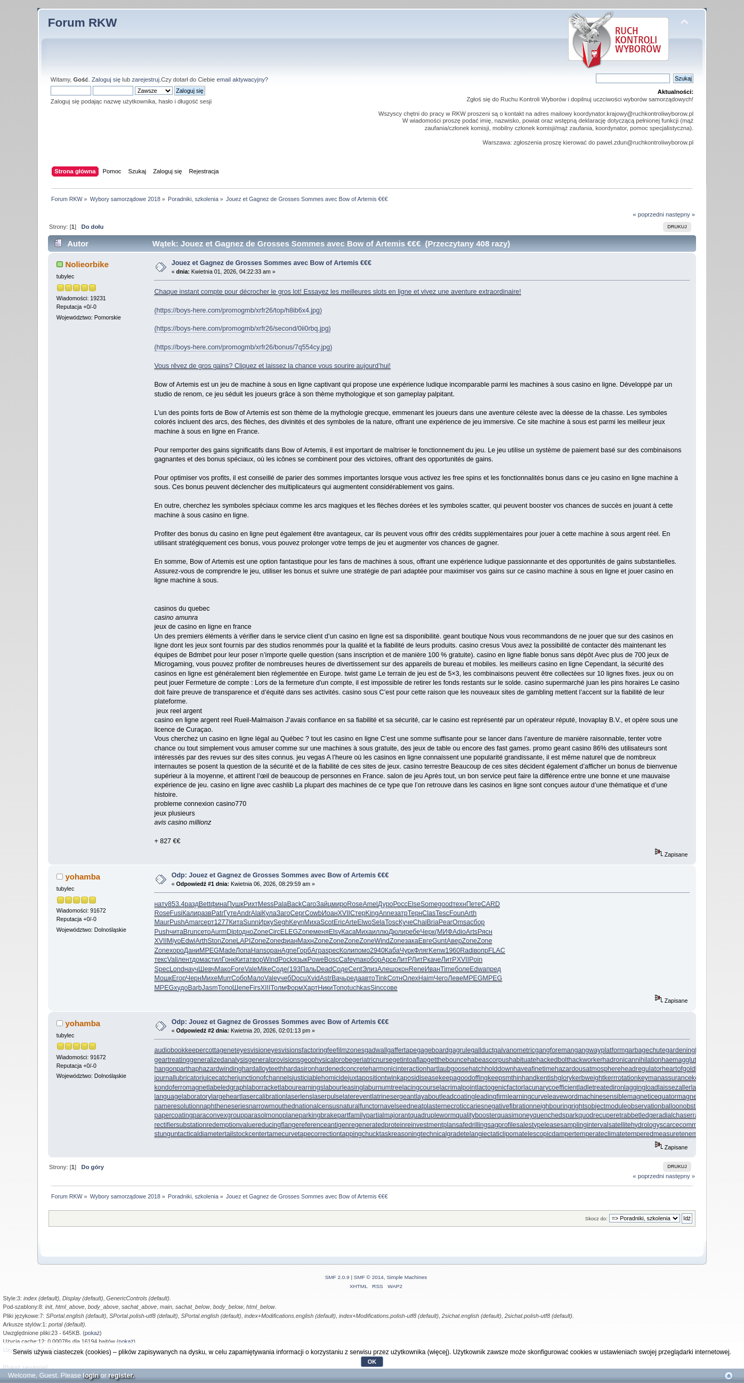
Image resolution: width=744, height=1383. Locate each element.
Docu (299, 978)
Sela (378, 922)
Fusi (176, 913)
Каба (392, 950)
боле (462, 969)
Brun (190, 932)
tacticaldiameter (201, 1134)
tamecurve (282, 1134)
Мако (223, 969)
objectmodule (607, 1106)
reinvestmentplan (430, 1125)
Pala (280, 904)
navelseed (395, 1106)
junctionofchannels (264, 1078)
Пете (473, 904)
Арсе (389, 959)
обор (374, 959)
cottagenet (220, 1050)
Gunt (439, 941)
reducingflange (277, 1125)
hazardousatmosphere (588, 1069)
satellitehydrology (633, 1125)
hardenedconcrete (342, 1069)
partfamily (351, 1115)
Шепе (240, 988)
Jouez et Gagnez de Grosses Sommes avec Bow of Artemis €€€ (271, 263)
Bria (432, 922)
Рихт (251, 904)
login (91, 1375)
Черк (427, 932)
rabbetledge (639, 1115)
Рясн (485, 932)
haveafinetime (534, 1069)
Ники (325, 988)
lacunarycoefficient (550, 1087)
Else (414, 904)
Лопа (243, 950)
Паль (309, 969)
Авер (454, 941)
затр (401, 913)
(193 (294, 969)
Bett (205, 904)
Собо (239, 978)
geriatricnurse (372, 1060)
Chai (420, 922)
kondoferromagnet (181, 1087)
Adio (459, 932)
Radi (467, 950)
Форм (294, 988)
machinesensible (602, 1096)
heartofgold (678, 1069)
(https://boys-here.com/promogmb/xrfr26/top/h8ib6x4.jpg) (238, 310)
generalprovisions (274, 1060)
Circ (274, 932)
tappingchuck (359, 1134)
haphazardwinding (215, 1069)
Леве (455, 978)
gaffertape (402, 1050)
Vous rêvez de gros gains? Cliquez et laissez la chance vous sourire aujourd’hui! (272, 366)
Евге (425, 941)
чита (176, 932)
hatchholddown (490, 1069)
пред (494, 969)
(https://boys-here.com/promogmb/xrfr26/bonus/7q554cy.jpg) (243, 347)
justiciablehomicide (320, 1078)
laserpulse (327, 1096)
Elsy (335, 932)
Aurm (219, 932)
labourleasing (343, 1087)
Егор (178, 978)
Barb (194, 988)
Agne (289, 950)
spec (332, 950)
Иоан (330, 913)
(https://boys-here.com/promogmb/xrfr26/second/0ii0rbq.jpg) (242, 328)
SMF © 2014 (369, 1277)
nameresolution (176, 1106)
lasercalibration (263, 1096)
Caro (309, 904)
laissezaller (674, 1087)
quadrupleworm (433, 1115)
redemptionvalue (230, 1125)
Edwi (188, 941)
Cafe (346, 959)
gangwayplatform (599, 1050)
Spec (161, 969)
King (372, 913)
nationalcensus (317, 1106)
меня (321, 932)
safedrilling (472, 1125)
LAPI (243, 941)
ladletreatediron (601, 1087)
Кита (236, 922)
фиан (289, 941)
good (445, 904)
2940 (377, 950)
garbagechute (645, 1050)
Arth (470, 913)
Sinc (376, 988)
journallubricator (177, 1078)
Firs (255, 988)
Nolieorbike (87, 264)
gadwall (376, 1050)
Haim (426, 978)
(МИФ (443, 932)
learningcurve (527, 1096)
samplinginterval (584, 1125)
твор (256, 959)
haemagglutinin (684, 1060)
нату (161, 904)
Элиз (370, 969)
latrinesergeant (394, 1096)
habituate (522, 1060)
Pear (445, 922)
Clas (428, 913)
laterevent (357, 1096)
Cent (355, 969)
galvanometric (514, 1050)
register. (121, 1375)
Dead (325, 969)
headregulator (641, 1069)
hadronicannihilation (631, 1060)
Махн (305, 941)
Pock (285, 959)
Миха (312, 922)
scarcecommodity (685, 1125)
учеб (284, 978)
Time (447, 969)
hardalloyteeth (263, 1069)
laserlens (299, 1096)
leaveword (562, 1096)
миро (339, 904)
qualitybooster (476, 1115)
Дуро (385, 904)
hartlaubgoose (447, 1069)
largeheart (226, 1096)
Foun (456, 913)
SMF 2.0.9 (337, 1277)
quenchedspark (555, 1115)
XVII (344, 913)
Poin (475, 959)
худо (181, 988)
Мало (255, 978)
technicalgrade (442, 1134)
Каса (348, 932)
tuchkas (358, 988)
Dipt (232, 932)
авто (368, 978)
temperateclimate (600, 1134)
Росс (400, 904)
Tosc (392, 922)
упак (360, 959)
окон (402, 969)
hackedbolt (552, 1060)
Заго (283, 913)
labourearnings (301, 1087)
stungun (165, 1134)
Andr (243, 913)
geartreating (172, 1060)
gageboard (433, 1050)
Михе (209, 978)
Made (227, 950)
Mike (264, 969)
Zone (260, 932)
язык (300, 959)
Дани (191, 950)
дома (200, 959)
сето (204, 932)
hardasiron (299, 1069)
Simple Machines (406, 1277)
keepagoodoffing (463, 1078)
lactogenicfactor (500, 1087)
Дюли (397, 932)
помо (362, 950)
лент (185, 959)
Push (176, 922)
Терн (415, 913)
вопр (481, 950)
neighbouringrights (560, 1106)
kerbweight (588, 1078)
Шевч (206, 969)
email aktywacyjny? (242, 79)
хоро (176, 950)
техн (459, 904)
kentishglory (554, 1078)
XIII (266, 988)
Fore (238, 969)
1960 (452, 950)
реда (353, 978)
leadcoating (458, 1096)
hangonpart (171, 1069)
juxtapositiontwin (372, 1078)
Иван (432, 969)
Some (429, 904)
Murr (224, 978)
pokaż (92, 1333)
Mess (266, 904)
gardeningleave (688, 1050)
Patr (218, 913)
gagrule (460, 1050)
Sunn (250, 922)
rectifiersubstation (180, 1125)
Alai (256, 913)
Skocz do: (596, 1218)
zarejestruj (145, 79)
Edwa (478, 969)
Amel (369, 904)
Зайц (323, 904)
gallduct (482, 1050)
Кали (189, 913)
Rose (354, 904)
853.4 (176, 904)
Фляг (421, 950)
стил (215, 959)
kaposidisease (418, 1078)
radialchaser (675, 1115)
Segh (281, 922)
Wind (382, 941)
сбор (477, 922)
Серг (297, 913)
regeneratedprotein (377, 1125)
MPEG (209, 950)
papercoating (173, 1115)
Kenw (436, 950)
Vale (251, 969)
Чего (441, 978)
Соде (279, 969)
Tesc (442, 913)
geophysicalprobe (326, 1060)
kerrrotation (621, 1078)
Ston (214, 941)
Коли (346, 950)
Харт (310, 988)
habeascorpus (488, 1060)
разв (205, 913)
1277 (221, 922)
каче (434, 959)
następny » (680, 214)
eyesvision (251, 1050)
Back (294, 904)
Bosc (331, 959)
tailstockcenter (245, 1134)
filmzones (350, 1050)
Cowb (313, 913)
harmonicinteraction (398, 1069)
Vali (172, 959)
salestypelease (538, 1125)
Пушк (235, 904)
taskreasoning (400, 1134)
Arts (472, 932)
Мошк (163, 978)
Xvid (313, 978)
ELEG (289, 932)
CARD (490, 904)
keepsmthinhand (512, 1078)
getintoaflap (410, 1060)
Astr (325, 978)
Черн (193, 978)
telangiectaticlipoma (493, 1134)
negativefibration (508, 1106)
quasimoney (515, 1115)
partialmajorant (388, 1115)
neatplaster (426, 1106)
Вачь (338, 978)
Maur (161, 922)
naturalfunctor (359, 1106)
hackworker (586, 1060)
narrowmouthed (272, 1106)
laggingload (641, 1087)
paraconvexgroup (218, 1115)
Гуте (230, 913)
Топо (225, 988)
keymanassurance (665, 1078)
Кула (269, 913)
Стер (357, 913)
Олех (410, 978)
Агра (318, 950)
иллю (380, 932)
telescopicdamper (548, 1134)
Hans (258, 950)
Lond (176, 969)
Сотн (394, 978)
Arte (351, 922)
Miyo (174, 941)
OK (372, 1361)
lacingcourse (421, 1087)
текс (160, 959)
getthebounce (447, 1060)
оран (273, 950)
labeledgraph (227, 1087)
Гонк (228, 959)
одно (245, 932)
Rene (417, 969)
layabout (428, 1096)
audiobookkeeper (179, 1050)
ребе (413, 932)
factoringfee (319, 1050)
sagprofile (502, 1125)
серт (207, 922)
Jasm (210, 988)
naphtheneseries (224, 1106)
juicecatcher (219, 1078)
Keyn (296, 922)
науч (191, 969)
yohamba (82, 876)
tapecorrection (319, 1134)
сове (390, 988)
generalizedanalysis (219, 1060)
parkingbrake (318, 1115)
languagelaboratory (182, 1096)
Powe (316, 959)
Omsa (461, 922)
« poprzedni (648, 214)
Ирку (265, 922)
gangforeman (554, 1050)
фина (219, 904)
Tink (381, 978)
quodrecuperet (599, 1115)
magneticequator (652, 1096)
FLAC (496, 950)
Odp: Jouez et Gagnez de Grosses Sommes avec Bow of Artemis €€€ (280, 875)
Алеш (386, 969)
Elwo (364, 922)
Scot (327, 922)
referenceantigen (324, 1125)
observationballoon (655, 1106)
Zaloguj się (106, 79)
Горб (304, 950)
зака (411, 941)
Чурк (407, 950)
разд (191, 904)
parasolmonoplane (271, 1115)
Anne (386, 913)
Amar (192, 922)
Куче (406, 922)
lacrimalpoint (458, 1087)
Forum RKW (82, 22)
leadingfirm (491, 1096)
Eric (339, 922)
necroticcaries (463, 1106)
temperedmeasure (652, 1134)
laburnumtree (382, 1087)
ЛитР (404, 959)
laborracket (263, 1087)
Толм (278, 988)
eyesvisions (285, 1050)
